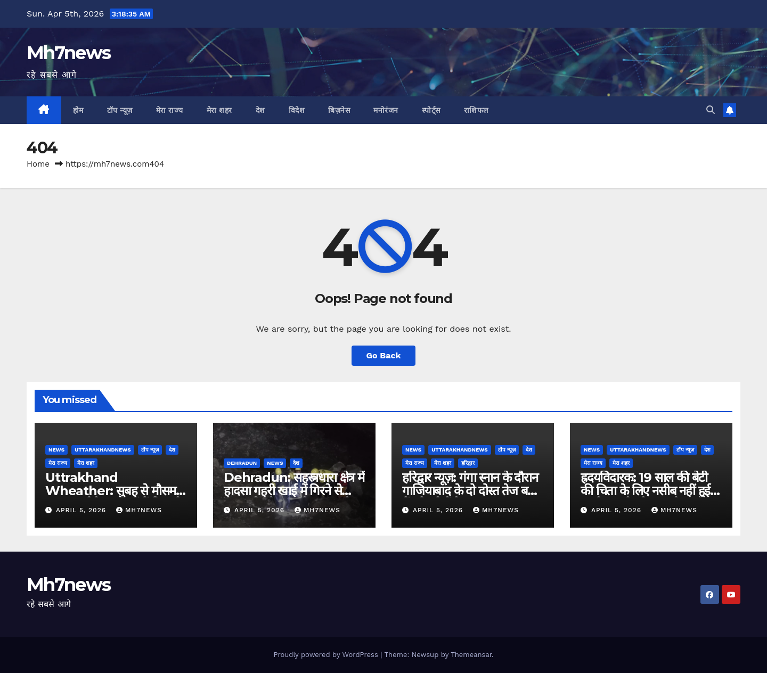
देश (260, 110)
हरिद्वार (468, 463)
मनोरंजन (385, 110)
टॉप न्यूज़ (120, 110)
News (56, 450)
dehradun (242, 463)
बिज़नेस (339, 110)
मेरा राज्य (169, 110)
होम (78, 110)
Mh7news (68, 53)
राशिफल (476, 110)
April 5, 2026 (82, 510)
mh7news (139, 510)
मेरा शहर (219, 110)
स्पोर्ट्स (431, 110)
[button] (710, 110)
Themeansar (471, 655)
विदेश (297, 110)
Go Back (383, 355)
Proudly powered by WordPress (326, 655)
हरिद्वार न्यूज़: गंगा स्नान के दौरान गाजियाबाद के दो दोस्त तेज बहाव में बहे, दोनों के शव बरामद (472, 491)
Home (38, 164)
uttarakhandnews (103, 450)
